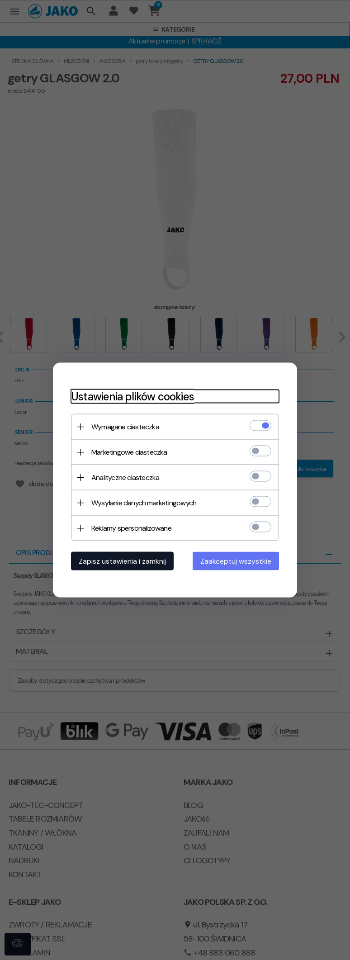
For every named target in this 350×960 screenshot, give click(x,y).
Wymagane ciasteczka (125, 427)
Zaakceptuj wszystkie (235, 561)
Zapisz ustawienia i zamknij (122, 561)
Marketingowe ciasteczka (129, 452)
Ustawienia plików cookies (132, 396)
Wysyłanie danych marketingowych (143, 503)
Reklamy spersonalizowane (131, 528)
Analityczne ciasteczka (125, 477)
